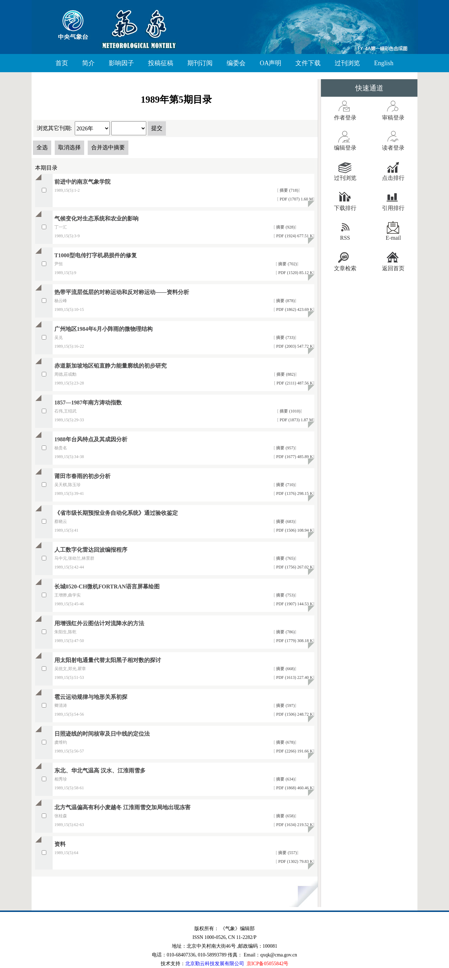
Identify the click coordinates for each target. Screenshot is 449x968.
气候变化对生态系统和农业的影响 (96, 218)
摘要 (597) (285, 705)
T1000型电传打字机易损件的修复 (95, 255)
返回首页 (393, 268)
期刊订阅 (200, 63)
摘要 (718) (288, 190)
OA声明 (270, 63)
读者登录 (393, 148)
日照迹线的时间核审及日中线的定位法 (102, 734)
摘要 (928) (285, 227)
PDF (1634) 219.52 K (294, 824)
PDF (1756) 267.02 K (294, 567)
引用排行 (393, 208)
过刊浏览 (347, 63)
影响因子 (121, 63)
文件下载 (308, 63)
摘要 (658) (285, 815)
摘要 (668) (285, 668)
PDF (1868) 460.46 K (294, 787)
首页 (61, 63)
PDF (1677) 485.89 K (294, 456)
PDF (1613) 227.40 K (294, 677)
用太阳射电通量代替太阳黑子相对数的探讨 (107, 660)
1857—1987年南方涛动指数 (88, 402)
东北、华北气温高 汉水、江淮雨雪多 (100, 770)
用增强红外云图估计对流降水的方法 (99, 623)
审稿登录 (393, 118)
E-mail (393, 238)
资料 (60, 844)
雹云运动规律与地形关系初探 (90, 697)
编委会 (236, 63)
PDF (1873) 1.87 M (296, 419)
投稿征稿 (160, 63)
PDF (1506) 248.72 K (294, 714)
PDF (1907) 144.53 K (294, 603)
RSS (345, 238)
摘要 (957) (285, 447)
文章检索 (345, 268)
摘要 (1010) (289, 411)
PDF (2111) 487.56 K (294, 383)
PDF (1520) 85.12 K (295, 272)
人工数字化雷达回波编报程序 (90, 550)
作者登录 (345, 118)
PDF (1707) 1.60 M (296, 199)
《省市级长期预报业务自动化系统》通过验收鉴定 (116, 513)
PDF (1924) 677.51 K (294, 235)
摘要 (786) (285, 631)
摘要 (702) (287, 263)
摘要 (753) (285, 595)
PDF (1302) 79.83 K (295, 861)
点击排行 (393, 178)
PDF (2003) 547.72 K (294, 346)
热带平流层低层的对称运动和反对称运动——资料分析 (121, 292)
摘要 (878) (285, 300)
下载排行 (345, 208)
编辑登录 (345, 148)
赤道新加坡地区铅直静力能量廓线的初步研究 (110, 366)
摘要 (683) (285, 521)
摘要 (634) (285, 779)
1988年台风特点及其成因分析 (90, 439)
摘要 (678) (285, 742)
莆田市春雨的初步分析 (82, 476)
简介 (88, 63)
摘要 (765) (285, 558)
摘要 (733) (285, 337)
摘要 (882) (285, 374)
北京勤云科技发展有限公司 (214, 963)
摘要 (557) (287, 852)
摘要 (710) (285, 484)
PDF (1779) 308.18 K (294, 640)
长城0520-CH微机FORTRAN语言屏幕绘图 (107, 586)
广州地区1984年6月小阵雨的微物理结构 (103, 329)
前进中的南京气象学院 (82, 182)
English (383, 63)
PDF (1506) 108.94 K (294, 530)
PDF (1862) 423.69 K (294, 309)
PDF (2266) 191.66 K (294, 751)
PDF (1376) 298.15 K (294, 493)
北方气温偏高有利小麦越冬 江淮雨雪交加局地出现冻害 (122, 807)
